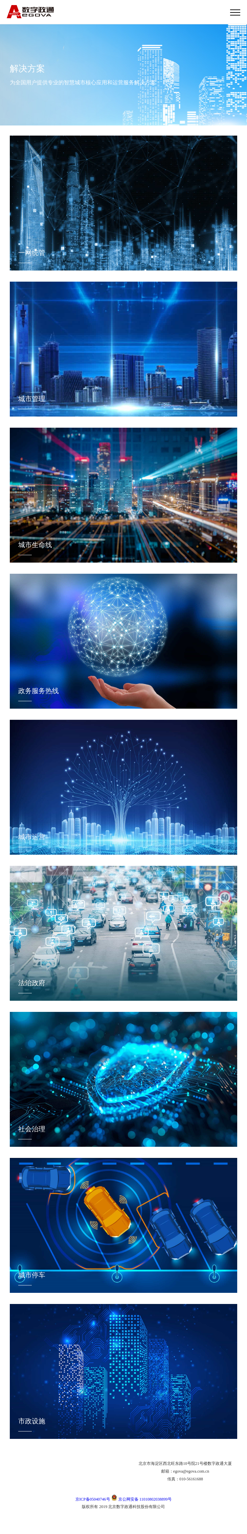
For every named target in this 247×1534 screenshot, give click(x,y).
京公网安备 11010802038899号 (141, 1499)
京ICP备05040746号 (92, 1499)
